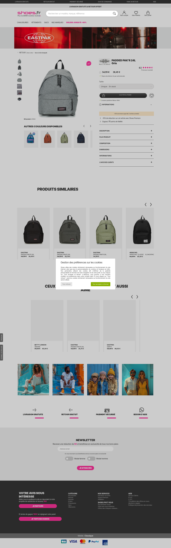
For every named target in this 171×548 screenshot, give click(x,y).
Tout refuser (66, 284)
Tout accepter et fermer (100, 284)
